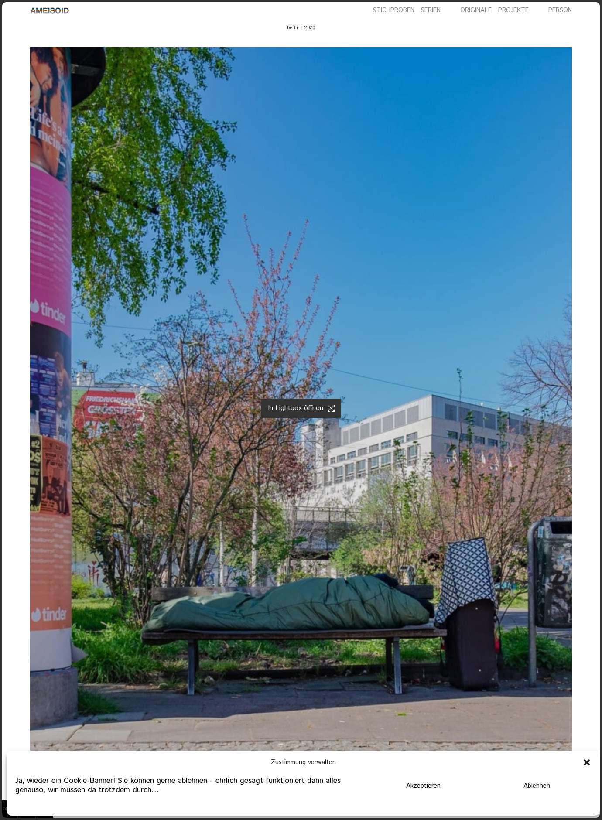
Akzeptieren (423, 785)
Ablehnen (536, 785)
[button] (586, 762)
